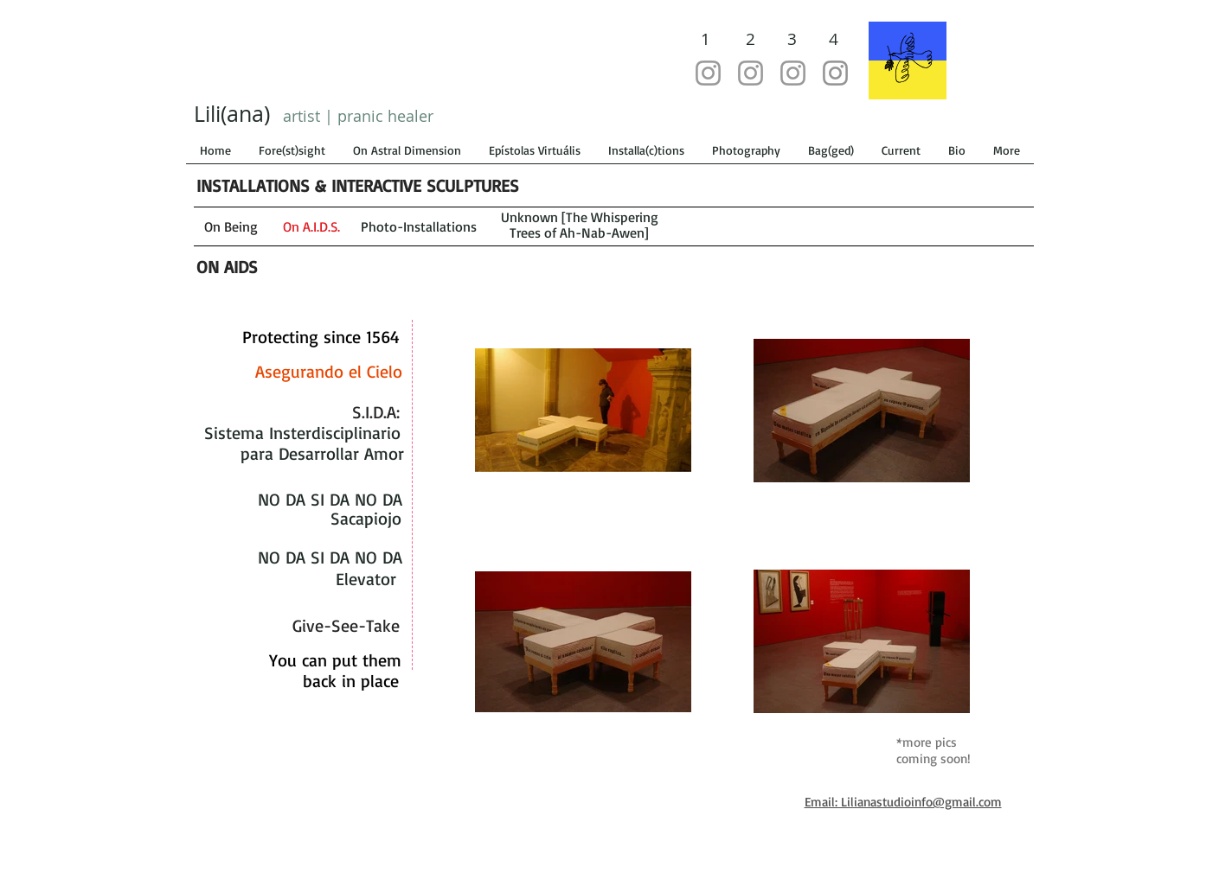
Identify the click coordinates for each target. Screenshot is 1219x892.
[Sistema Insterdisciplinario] (302, 433)
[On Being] (231, 226)
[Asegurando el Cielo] (328, 371)
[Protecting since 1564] (321, 337)
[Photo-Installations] (419, 226)
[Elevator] (366, 579)
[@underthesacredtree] (835, 73)
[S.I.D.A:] (376, 412)
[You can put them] (335, 660)
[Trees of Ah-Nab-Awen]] (579, 233)
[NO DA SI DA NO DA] (330, 499)
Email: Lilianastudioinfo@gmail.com (903, 801)
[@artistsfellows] (793, 73)
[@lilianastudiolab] (708, 73)
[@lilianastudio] (750, 73)
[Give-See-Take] (346, 625)
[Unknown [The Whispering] (580, 216)
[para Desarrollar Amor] (322, 453)
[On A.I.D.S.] (311, 226)
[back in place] (351, 681)
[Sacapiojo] (365, 519)
